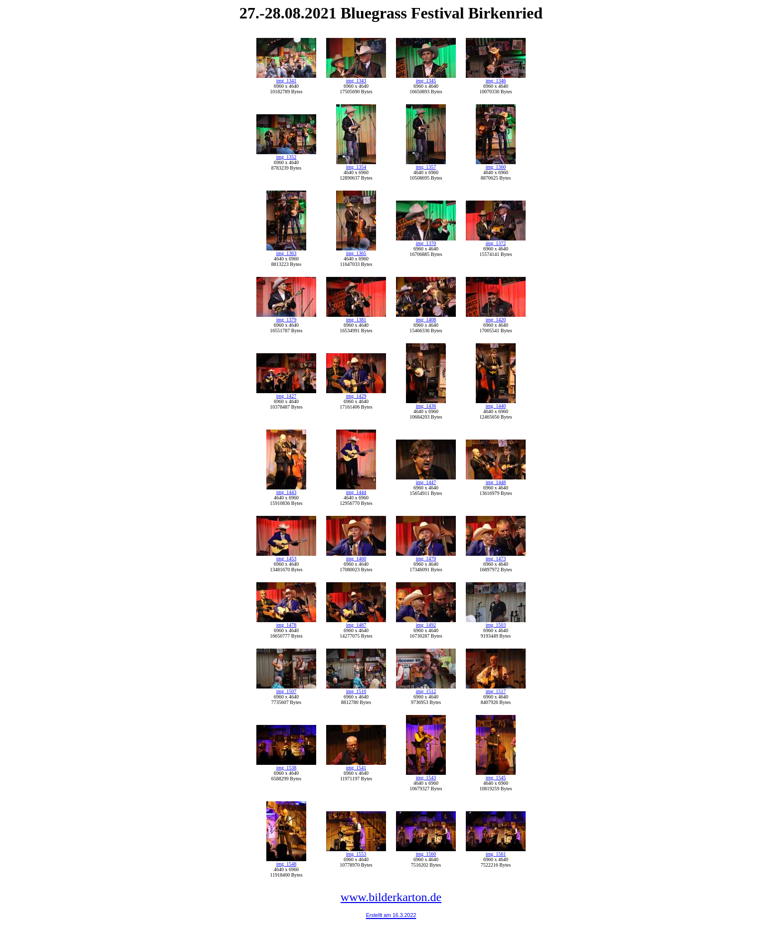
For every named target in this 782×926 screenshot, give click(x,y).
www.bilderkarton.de (391, 897)
